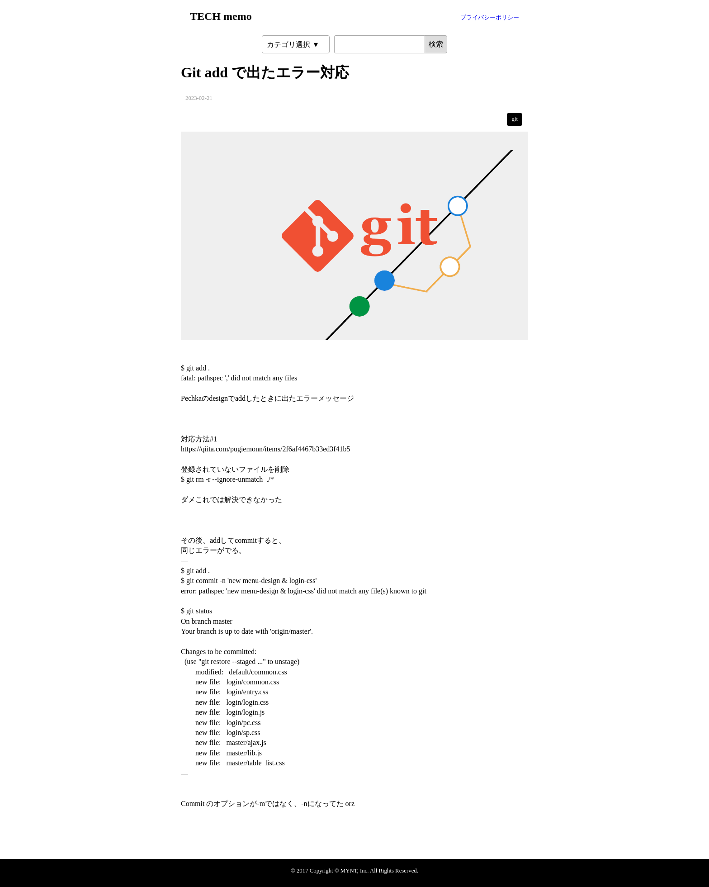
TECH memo (221, 16)
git (514, 119)
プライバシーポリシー (489, 17)
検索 (436, 44)
